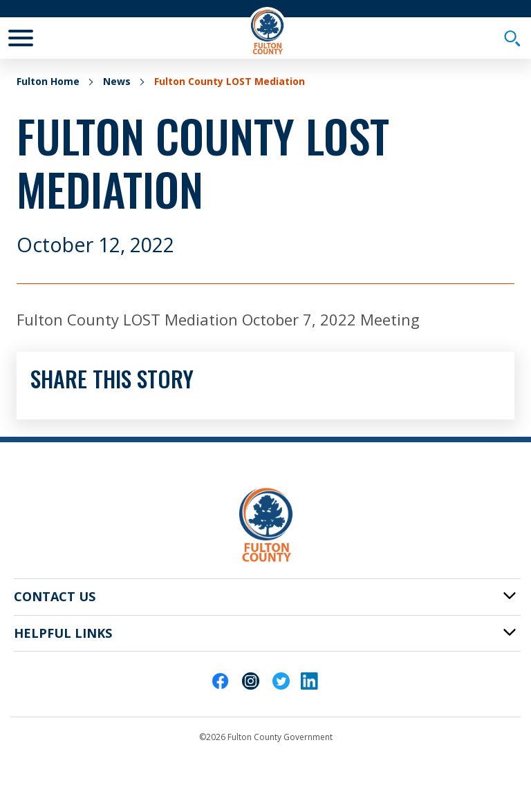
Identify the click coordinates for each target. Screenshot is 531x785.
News (117, 81)
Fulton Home (48, 81)
